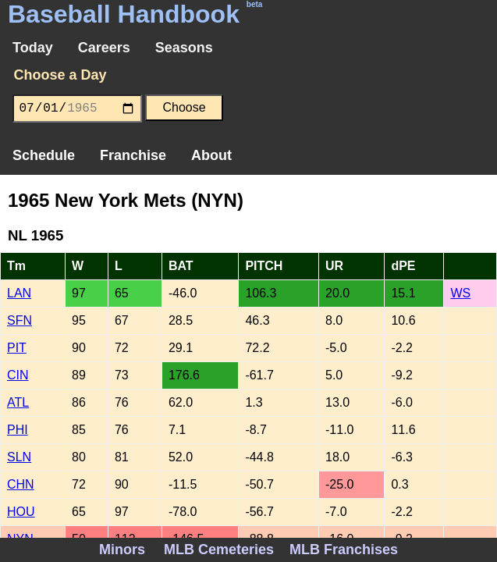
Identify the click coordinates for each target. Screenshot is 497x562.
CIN (18, 375)
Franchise (133, 155)
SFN (19, 320)
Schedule (43, 155)
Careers (104, 47)
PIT (17, 347)
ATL (18, 402)
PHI (17, 429)
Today (32, 47)
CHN (20, 484)
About (211, 155)
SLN (19, 457)
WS (460, 293)
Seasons (184, 47)
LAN (19, 293)
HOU (21, 511)
